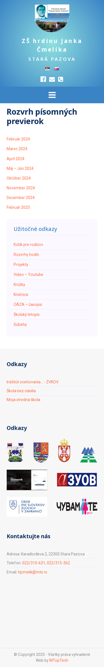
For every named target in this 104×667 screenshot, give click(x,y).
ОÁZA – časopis (28, 304)
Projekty (21, 264)
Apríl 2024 (15, 159)
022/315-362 (58, 563)
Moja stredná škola (23, 399)
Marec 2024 (17, 149)
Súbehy (20, 324)
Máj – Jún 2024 (20, 168)
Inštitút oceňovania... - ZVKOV (33, 382)
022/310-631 (33, 563)
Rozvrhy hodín (26, 254)
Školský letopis (27, 314)
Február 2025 (18, 207)
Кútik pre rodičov (28, 244)
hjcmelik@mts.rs (32, 572)
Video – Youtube (28, 274)
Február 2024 (18, 139)
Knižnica (21, 294)
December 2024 (21, 197)
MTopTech (58, 660)
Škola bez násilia (21, 391)
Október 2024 (19, 178)
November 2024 (21, 188)
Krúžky (19, 284)
